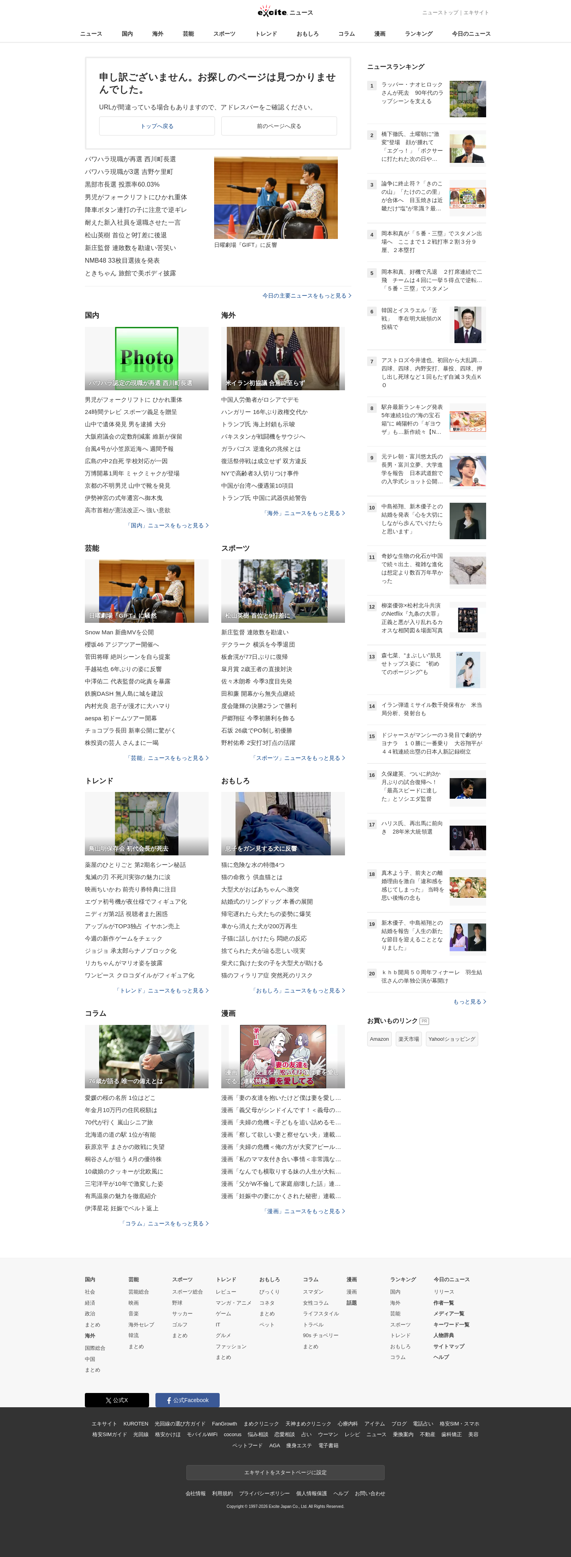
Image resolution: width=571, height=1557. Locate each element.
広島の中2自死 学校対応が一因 (126, 461)
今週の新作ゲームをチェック (124, 938)
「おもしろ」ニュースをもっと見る (298, 990)
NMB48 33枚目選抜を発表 (122, 260)
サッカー (182, 1314)
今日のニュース (471, 34)
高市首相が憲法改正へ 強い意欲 (128, 510)
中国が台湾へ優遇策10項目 (257, 485)
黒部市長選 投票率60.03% (122, 184)
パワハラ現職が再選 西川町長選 (130, 159)
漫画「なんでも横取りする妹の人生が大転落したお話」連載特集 (283, 1171)
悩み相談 (258, 1434)
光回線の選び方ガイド (180, 1424)
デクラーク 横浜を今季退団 (258, 644)
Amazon (379, 1039)
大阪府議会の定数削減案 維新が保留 (133, 436)
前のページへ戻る (279, 126)
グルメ (223, 1335)
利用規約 (222, 1493)
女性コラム (316, 1303)
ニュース (91, 34)
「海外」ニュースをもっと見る (303, 513)
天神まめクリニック (308, 1424)
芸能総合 (138, 1292)
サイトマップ (448, 1346)
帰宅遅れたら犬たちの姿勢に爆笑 (266, 913)
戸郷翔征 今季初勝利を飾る (258, 718)
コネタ (267, 1303)
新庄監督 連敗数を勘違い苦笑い (130, 247)
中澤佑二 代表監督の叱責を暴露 (128, 681)
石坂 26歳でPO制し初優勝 (256, 730)
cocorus (232, 1434)
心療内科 (348, 1424)
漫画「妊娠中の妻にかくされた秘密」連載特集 (283, 1196)
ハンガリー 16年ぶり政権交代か (264, 411)
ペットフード (247, 1445)
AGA (274, 1445)
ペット (267, 1325)
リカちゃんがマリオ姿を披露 (124, 963)
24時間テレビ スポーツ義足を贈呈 (131, 411)
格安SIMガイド (109, 1434)
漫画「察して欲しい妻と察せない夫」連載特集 (283, 1134)
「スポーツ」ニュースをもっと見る (298, 758)
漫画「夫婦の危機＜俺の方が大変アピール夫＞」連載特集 (283, 1146)
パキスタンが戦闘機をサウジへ (263, 436)
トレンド (266, 34)
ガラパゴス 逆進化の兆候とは (261, 448)
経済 (90, 1303)
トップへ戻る (157, 126)
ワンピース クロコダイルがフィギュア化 (139, 975)
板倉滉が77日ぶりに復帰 (254, 656)
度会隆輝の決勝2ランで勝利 (259, 705)
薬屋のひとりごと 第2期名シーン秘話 (135, 864)
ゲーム (223, 1314)
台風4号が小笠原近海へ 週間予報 (129, 448)
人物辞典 (443, 1335)
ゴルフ (180, 1325)
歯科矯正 (451, 1434)
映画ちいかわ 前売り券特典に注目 (130, 889)
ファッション (231, 1346)
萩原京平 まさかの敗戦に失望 (125, 1146)
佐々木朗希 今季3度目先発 (256, 681)
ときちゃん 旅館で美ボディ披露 (130, 273)
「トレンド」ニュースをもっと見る (161, 990)
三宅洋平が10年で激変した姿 (124, 1183)
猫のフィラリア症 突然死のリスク (267, 975)
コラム (346, 34)
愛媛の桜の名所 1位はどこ (120, 1097)
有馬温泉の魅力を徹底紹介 (121, 1196)
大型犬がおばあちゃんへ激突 (260, 889)
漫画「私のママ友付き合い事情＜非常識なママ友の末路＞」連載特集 (283, 1159)
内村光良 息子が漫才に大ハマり (128, 705)
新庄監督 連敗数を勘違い (255, 632)
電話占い (423, 1424)
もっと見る (469, 1001)
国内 (127, 34)
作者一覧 (443, 1303)
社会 (90, 1292)
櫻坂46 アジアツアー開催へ (122, 644)
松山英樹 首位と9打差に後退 (126, 235)
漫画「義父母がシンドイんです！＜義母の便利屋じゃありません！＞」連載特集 (283, 1110)
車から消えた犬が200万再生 (259, 926)
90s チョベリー (321, 1335)
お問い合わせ (370, 1493)
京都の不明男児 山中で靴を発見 (128, 485)
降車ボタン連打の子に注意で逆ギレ (136, 209)
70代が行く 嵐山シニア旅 (119, 1122)
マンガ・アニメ (234, 1303)
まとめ (92, 1325)
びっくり (269, 1292)
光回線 (141, 1434)
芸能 (188, 34)
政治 (90, 1314)
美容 (473, 1434)
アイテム (374, 1424)
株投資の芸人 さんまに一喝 (122, 742)
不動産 (427, 1434)
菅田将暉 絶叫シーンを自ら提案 (128, 656)
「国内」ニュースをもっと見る (167, 525)
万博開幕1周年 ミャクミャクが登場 (132, 473)
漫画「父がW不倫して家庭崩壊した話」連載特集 (283, 1183)
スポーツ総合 (187, 1292)
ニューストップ (440, 12)
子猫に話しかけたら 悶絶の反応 (264, 938)
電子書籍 (328, 1445)
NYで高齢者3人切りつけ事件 (260, 473)
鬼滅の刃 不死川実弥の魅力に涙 (128, 877)
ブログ (399, 1424)
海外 (157, 34)
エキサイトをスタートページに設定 (285, 1472)
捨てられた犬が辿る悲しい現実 (263, 950)
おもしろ (308, 34)
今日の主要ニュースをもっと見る (307, 295)
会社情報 (196, 1493)
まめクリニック (261, 1424)
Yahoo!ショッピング (452, 1039)
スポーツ (224, 34)
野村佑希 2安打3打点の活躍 (258, 742)
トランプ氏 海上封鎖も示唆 (258, 424)
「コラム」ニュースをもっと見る (164, 1223)
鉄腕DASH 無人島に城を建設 (124, 693)
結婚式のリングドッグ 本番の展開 (267, 901)
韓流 (133, 1335)
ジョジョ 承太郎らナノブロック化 (130, 950)
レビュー (226, 1292)
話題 (352, 1303)
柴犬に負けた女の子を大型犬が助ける (272, 963)
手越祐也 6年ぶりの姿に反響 (123, 669)
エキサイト (476, 12)
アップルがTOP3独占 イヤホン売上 (132, 926)
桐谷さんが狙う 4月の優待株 (123, 1159)
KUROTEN (135, 1424)
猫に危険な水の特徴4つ (253, 864)
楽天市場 (409, 1039)
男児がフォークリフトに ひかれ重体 (133, 399)
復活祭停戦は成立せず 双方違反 (264, 461)
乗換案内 (403, 1434)
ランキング (419, 34)
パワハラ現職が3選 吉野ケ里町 (129, 171)
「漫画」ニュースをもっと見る (303, 1211)
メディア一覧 (448, 1314)
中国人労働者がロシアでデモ (260, 399)
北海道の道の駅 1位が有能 (120, 1134)
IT (218, 1325)
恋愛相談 (284, 1434)
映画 (133, 1303)
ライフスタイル (321, 1314)
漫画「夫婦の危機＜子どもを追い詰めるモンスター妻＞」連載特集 (283, 1122)
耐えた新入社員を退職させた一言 (133, 222)
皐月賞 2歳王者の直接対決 (256, 669)
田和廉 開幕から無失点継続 (258, 693)
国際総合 (95, 1348)
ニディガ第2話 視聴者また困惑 (126, 913)
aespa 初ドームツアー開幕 (121, 718)
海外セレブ (141, 1325)
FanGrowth (224, 1424)
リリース (444, 1292)
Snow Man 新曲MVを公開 (119, 632)
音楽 (133, 1314)
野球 (177, 1303)
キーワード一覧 (451, 1325)
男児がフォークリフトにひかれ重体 (136, 197)
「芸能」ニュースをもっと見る (167, 758)
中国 (90, 1359)
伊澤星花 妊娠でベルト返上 (122, 1208)
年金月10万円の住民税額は (121, 1110)
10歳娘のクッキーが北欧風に (124, 1171)
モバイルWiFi (202, 1434)
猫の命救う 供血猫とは (252, 877)
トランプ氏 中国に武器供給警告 (264, 497)
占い (306, 1434)
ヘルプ (441, 1357)
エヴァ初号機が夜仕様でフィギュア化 (136, 901)
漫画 (379, 34)
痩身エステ (299, 1445)
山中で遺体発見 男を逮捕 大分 (125, 424)
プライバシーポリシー (264, 1493)
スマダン (313, 1292)
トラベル (313, 1325)
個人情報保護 (311, 1493)
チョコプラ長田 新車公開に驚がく (130, 730)
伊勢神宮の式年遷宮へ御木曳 (124, 497)
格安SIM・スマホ (459, 1424)
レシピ (352, 1434)
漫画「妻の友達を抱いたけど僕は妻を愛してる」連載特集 (283, 1097)
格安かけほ (167, 1434)
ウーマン (328, 1434)
